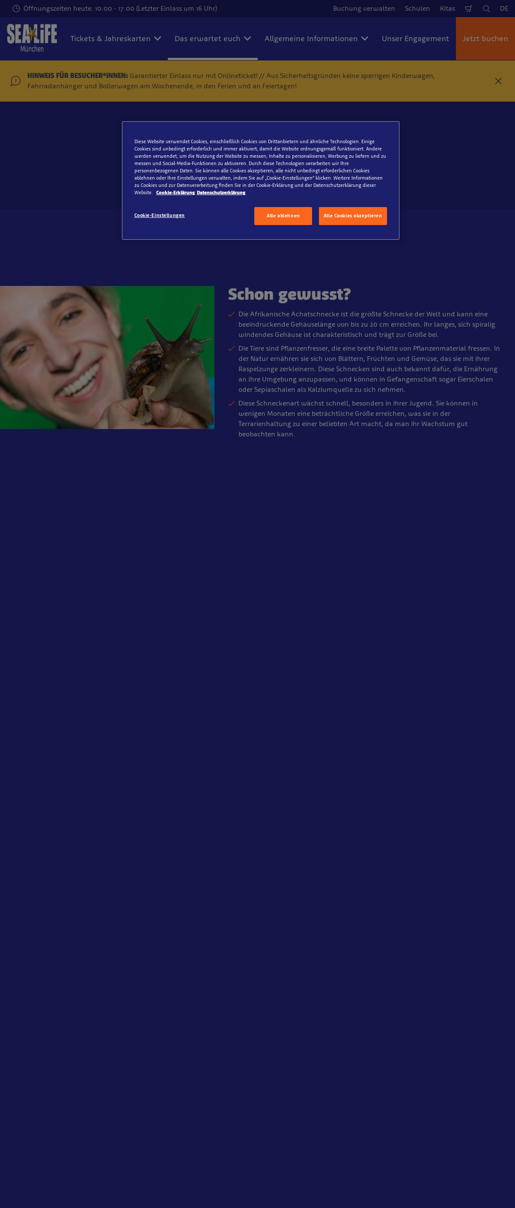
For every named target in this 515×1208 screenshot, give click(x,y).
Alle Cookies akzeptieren (353, 216)
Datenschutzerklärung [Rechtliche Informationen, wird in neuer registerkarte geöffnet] (221, 192)
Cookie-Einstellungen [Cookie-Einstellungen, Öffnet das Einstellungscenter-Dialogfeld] (159, 215)
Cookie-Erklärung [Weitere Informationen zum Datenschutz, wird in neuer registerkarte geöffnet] (175, 192)
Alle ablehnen (283, 216)
